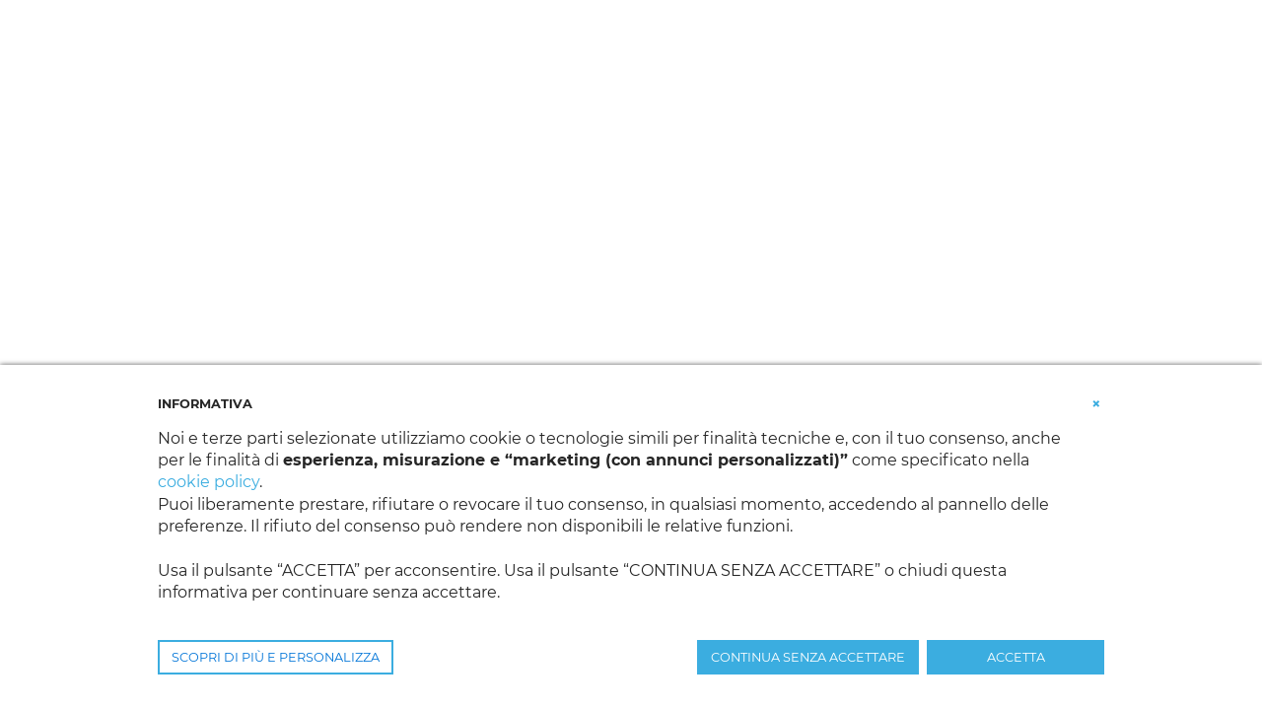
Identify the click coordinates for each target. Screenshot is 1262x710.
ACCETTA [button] (1016, 657)
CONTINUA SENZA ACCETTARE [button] (808, 657)
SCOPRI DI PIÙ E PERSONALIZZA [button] (276, 657)
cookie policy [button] (208, 481)
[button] (1096, 402)
